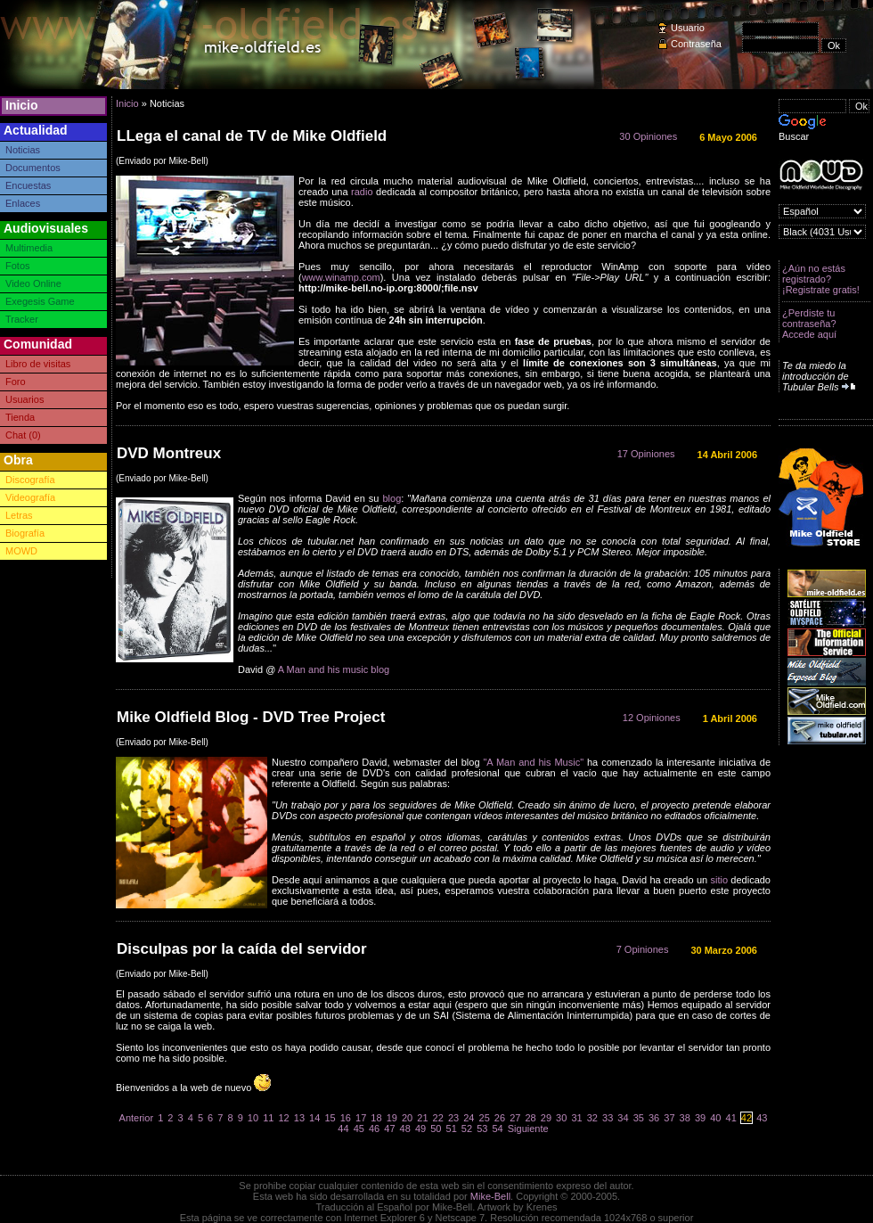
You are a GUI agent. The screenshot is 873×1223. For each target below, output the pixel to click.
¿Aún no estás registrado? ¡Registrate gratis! (821, 279)
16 (345, 1117)
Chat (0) (23, 435)
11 (268, 1117)
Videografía (30, 497)
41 (731, 1117)
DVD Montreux (169, 453)
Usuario (688, 27)
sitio (719, 879)
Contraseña (696, 43)
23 (453, 1117)
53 (482, 1128)
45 (359, 1128)
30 (561, 1117)
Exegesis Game (40, 301)
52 (466, 1128)
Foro (15, 381)
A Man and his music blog (333, 669)
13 (299, 1117)
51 (451, 1128)
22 (438, 1117)
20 (407, 1117)
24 (468, 1117)
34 (622, 1117)
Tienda (20, 417)
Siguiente (528, 1128)
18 (376, 1117)
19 (392, 1117)
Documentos (33, 167)
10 (253, 1117)
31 (576, 1117)
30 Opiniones (648, 136)
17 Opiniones (646, 453)
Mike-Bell (490, 1196)
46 (374, 1128)
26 (499, 1117)
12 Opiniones (652, 717)
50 (435, 1128)
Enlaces (22, 203)
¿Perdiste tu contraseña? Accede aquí (809, 324)
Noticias (22, 149)
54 (497, 1128)
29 (546, 1117)
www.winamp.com (341, 277)
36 (654, 1117)
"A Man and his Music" (533, 762)
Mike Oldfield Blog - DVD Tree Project (251, 717)
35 (638, 1117)
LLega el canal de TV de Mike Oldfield (252, 135)
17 (360, 1117)
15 (329, 1117)
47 (389, 1128)
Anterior (136, 1117)
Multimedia (29, 247)
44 (343, 1128)
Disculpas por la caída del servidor (242, 948)
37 (669, 1117)
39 (700, 1117)
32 (592, 1117)
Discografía (30, 479)
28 (530, 1117)
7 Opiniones (642, 949)
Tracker (21, 319)
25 (484, 1117)
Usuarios (24, 399)
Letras (19, 515)
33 (607, 1117)
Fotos (17, 265)
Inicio (21, 105)
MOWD (21, 551)
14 (314, 1117)
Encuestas (28, 185)
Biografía (25, 533)
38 (685, 1117)
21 (422, 1117)
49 (420, 1128)
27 (515, 1117)
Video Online (33, 283)
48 (405, 1128)
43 (761, 1117)
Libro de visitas (37, 363)
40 (715, 1117)
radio (361, 191)
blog (392, 498)
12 (283, 1117)
